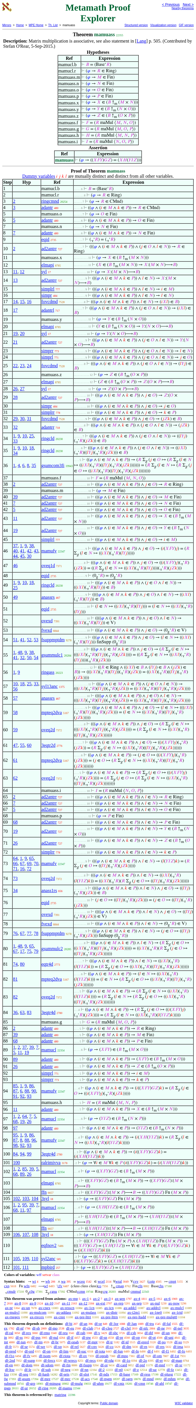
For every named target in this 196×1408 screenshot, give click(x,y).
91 (15, 1096)
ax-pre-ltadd (137, 1317)
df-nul (53, 1337)
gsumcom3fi (52, 465)
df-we (41, 1346)
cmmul (135, 1291)
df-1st (174, 1356)
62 (15, 778)
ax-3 (107, 1298)
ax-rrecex (37, 1317)
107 (25, 1234)
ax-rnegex (12, 1317)
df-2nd (10, 1360)
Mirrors (6, 25)
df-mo (53, 1328)
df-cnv (92, 1346)
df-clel (126, 1328)
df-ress (145, 1374)
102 (16, 1198)
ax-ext (100, 1303)
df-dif (148, 1333)
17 (15, 310)
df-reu (63, 1333)
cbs (161, 1286)
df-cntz (119, 1383)
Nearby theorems (183, 8)
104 (34, 1198)
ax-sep (137, 1303)
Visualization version (163, 25)
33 (15, 441)
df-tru (149, 1323)
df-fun (118, 1351)
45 (22, 556)
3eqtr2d (48, 745)
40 (15, 550)
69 (29, 863)
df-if (70, 1337)
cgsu (53, 1291)
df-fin (66, 1365)
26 (15, 388)
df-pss (36, 1337)
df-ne (161, 1328)
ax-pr (9, 1308)
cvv (135, 1281)
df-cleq (107, 1328)
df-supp (29, 1360)
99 (29, 1153)
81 (15, 979)
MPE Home (36, 25)
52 (29, 639)
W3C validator (184, 1403)
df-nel (177, 1328)
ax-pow (174, 1303)
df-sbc (113, 1333)
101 (16, 1267)
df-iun (21, 1342)
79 (36, 951)
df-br (55, 1342)
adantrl (47, 310)
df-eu (70, 1328)
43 (36, 550)
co (99, 1286)
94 (22, 1153)
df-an (83, 1323)
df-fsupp (85, 1365)
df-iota (100, 1351)
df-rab (80, 1333)
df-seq (23, 1374)
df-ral (9, 1333)
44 (15, 556)
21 (15, 342)
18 (31, 447)
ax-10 (49, 1303)
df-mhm (170, 1379)
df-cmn (139, 1383)
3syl (45, 1198)
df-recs (90, 1360)
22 (15, 365)
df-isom (44, 1356)
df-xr (178, 1365)
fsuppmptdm (53, 639)
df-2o (143, 1360)
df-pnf (140, 1365)
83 (29, 1012)
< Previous (171, 4)
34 (15, 453)
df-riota (64, 1356)
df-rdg (109, 1360)
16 (29, 301)
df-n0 (119, 1369)
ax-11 (66, 1303)
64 (15, 858)
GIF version (186, 25)
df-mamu (65, 1388)
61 (15, 760)
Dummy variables (38, 176)
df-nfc (144, 1328)
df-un (166, 1333)
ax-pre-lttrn (109, 1317)
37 (15, 545)
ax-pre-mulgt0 (166, 1317)
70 (36, 863)
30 (22, 418)
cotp (152, 1281)
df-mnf (160, 1365)
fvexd (46, 630)
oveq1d (48, 565)
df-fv (27, 1356)
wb (47, 1281)
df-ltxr (9, 1369)
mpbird (48, 1267)
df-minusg (52, 1383)
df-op (136, 1337)
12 (22, 271)
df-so (178, 1342)
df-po (162, 1342)
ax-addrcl (153, 1308)
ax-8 (17, 1303)
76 (15, 933)
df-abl (159, 1383)
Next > (188, 4)
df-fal (166, 1323)
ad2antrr (49, 248)
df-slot (84, 1374)
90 (33, 1090)
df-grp (30, 1383)
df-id (125, 1342)
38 (31, 545)
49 (15, 597)
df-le (27, 1369)
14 (15, 301)
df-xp (58, 1346)
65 (31, 858)
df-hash (44, 1374)
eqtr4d (47, 964)
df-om (157, 1356)
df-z (136, 1369)
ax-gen (120, 1298)
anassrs (48, 597)
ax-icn (109, 1308)
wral (118, 1281)
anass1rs (49, 890)
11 (15, 271)
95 (15, 1134)
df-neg (66, 1369)
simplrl (47, 288)
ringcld (47, 438)
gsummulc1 (52, 655)
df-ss (19, 1337)
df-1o (126, 1360)
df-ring (43, 1388)
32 (15, 427)
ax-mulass (88, 1312)
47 (15, 745)
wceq (81, 1281)
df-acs (85, 1379)
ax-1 (85, 1298)
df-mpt (92, 1342)
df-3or (114, 1323)
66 (15, 863)
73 (15, 878)
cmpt (172, 1281)
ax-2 (96, 1298)
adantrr (47, 427)
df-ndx (104, 1374)
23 (22, 365)
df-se (24, 1346)
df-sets (64, 1374)
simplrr (48, 412)
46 (15, 565)
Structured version (136, 25)
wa (63, 1281)
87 (15, 1090)
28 (15, 397)
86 (31, 1085)
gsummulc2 (52, 948)
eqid (45, 239)
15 (22, 301)
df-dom (26, 1365)
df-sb (36, 1328)
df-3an (132, 1323)
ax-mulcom (37, 1312)
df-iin (38, 1342)
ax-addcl (129, 1308)
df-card (121, 1365)
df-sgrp (127, 1379)
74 (15, 964)
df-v (97, 1333)
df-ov (83, 1356)
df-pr (119, 1337)
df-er (159, 1360)
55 (22, 745)
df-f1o (9, 1356)
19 (15, 333)
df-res (160, 1346)
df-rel (75, 1346)
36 (15, 1012)
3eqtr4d (48, 1012)
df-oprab (102, 1356)
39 (15, 496)
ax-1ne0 (156, 1312)
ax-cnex (44, 1308)
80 (22, 964)
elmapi (47, 265)
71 (15, 868)
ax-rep (118, 1303)
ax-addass (63, 1312)
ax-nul (155, 1303)
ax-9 (33, 1303)
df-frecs (49, 1360)
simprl (47, 357)
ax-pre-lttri (83, 1317)
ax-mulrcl (12, 1312)
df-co (109, 1346)
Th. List (53, 25)
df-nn (84, 1369)
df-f (150, 1351)
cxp (6, 1286)
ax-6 (167, 1298)
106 (16, 1234)
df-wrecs (70, 1360)
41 (22, 550)
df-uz (153, 1369)
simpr (46, 295)
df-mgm (106, 1379)
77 (29, 933)
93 (29, 1096)
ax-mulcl (177, 1308)
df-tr (109, 1342)
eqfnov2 (48, 1245)
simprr (47, 350)
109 (25, 1258)
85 (15, 1085)
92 (22, 1096)
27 (22, 388)
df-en (9, 1365)
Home (20, 25)
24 (29, 365)
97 (15, 1128)
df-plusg (166, 1374)
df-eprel (143, 1342)
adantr (47, 207)
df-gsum (24, 1379)
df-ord (29, 1351)
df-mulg (77, 1383)
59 (15, 729)
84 (15, 1153)
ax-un (25, 1308)
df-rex (26, 1333)
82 (15, 996)
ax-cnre (59, 1317)
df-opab (73, 1342)
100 (16, 1162)
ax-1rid (177, 1312)
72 (29, 868)
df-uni (169, 1337)
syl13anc (49, 686)
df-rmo (44, 1333)
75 (29, 951)
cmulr (11, 1291)
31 (29, 418)
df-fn (135, 1351)
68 (15, 822)
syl (44, 271)
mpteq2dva (51, 712)
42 (29, 550)
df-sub (46, 1369)
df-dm (126, 1346)
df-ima (178, 1346)
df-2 (101, 1369)
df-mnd (148, 1379)
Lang (141, 41)
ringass (47, 672)
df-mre (45, 1379)
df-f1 (165, 1351)
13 (15, 280)
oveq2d (48, 729)
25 (31, 435)
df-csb (131, 1333)
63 (22, 1012)
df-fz (170, 1369)
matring (60, 1394)
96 (33, 1140)
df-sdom (47, 1365)
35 (33, 465)
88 (26, 1090)
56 (15, 688)
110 (34, 1258)
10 (24, 435)
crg (105, 1291)
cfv (60, 1286)
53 (36, 639)
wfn (27, 1286)
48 (20, 652)
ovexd (47, 620)
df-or (98, 1323)
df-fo (181, 1351)
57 (15, 698)
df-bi (68, 1323)
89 (15, 1059)
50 (29, 657)
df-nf (20, 1328)
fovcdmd (49, 301)
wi (34, 1281)
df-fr (8, 1346)
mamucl (48, 1049)
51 (15, 639)
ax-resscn (67, 1308)
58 (15, 712)
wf (46, 1286)
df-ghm (98, 1383)
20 (22, 333)
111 (25, 1267)
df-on (47, 1351)
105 (16, 1258)
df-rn (143, 1346)
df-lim (63, 1351)
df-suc (82, 1351)
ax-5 (152, 1298)
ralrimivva (51, 1162)
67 (22, 863)
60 (29, 745)
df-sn (103, 1337)
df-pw (86, 1337)
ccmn (81, 1291)
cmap (120, 1286)
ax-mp (73, 1298)
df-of (140, 1356)
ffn (44, 1192)
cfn (140, 1286)
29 (15, 418)
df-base (124, 1374)
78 (36, 933)
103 (25, 1198)
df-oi (104, 1365)
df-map (177, 1360)
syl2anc (48, 1258)
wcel (101, 1281)
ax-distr (112, 1312)
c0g (32, 1291)
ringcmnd (50, 201)
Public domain (109, 1403)
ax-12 (83, 1303)
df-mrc (65, 1379)
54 (36, 657)
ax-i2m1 (134, 1312)
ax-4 (137, 1298)
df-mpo (122, 1356)
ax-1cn (89, 1308)
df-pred (10, 1351)
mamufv (49, 550)
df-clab (88, 1328)
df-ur (24, 1388)
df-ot (152, 1337)
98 (15, 1145)
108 (34, 1234)
